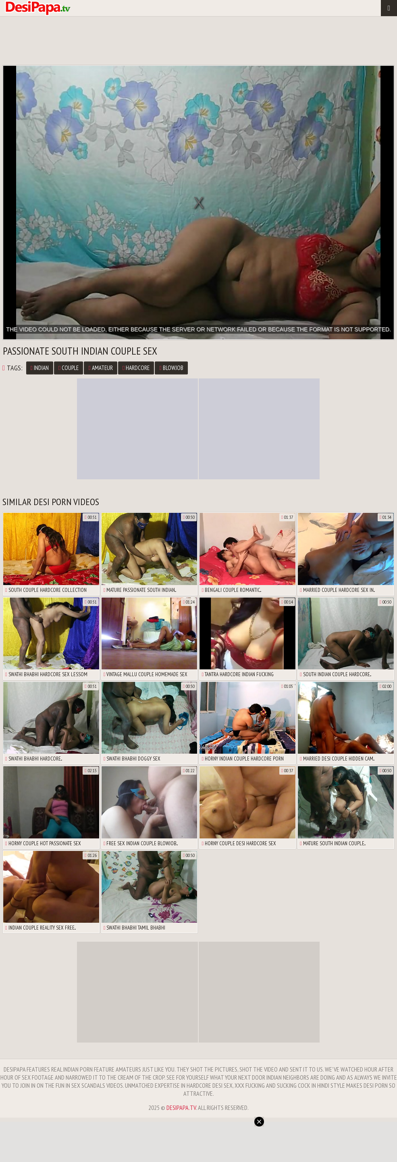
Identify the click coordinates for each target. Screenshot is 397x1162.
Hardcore (136, 368)
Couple (68, 368)
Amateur (100, 368)
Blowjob (171, 368)
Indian (40, 368)
